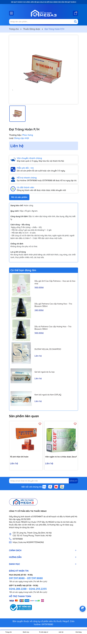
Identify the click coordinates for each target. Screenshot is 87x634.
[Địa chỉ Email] (43, 480)
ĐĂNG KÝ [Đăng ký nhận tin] (73, 481)
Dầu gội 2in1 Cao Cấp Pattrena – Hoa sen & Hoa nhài (54, 282)
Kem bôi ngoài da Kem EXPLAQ (47, 395)
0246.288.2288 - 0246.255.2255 (28, 588)
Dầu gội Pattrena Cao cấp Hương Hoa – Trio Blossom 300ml (53, 305)
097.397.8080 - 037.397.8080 (26, 578)
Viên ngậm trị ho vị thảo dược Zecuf (61, 457)
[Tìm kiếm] (75, 22)
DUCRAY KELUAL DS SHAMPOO (47, 349)
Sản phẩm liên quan (24, 416)
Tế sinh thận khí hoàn (19, 457)
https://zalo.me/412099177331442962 (28, 542)
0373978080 (18, 539)
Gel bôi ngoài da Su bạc (44, 372)
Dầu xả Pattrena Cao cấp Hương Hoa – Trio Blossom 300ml (52, 327)
